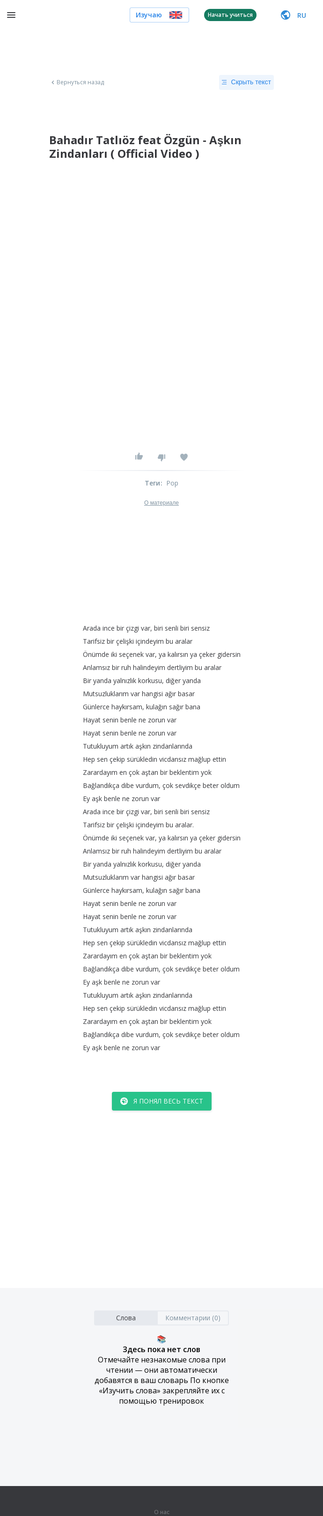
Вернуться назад (76, 82)
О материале (161, 503)
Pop (172, 482)
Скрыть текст (246, 82)
